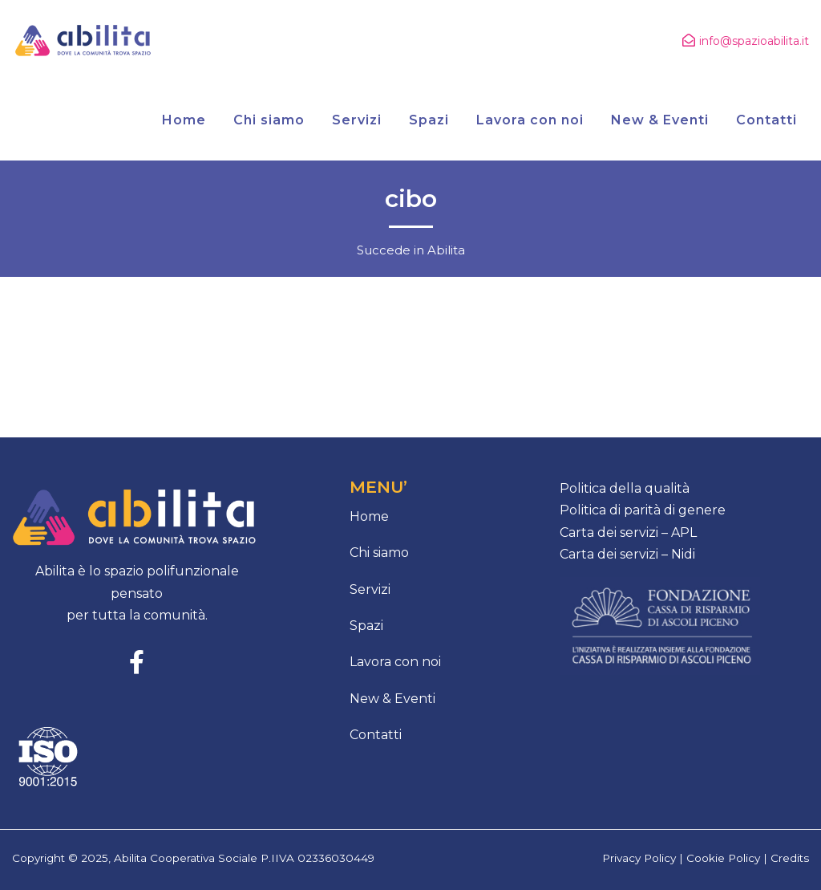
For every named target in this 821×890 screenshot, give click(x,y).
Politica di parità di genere (643, 510)
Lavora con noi (395, 661)
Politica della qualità (625, 488)
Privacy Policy (639, 857)
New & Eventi (392, 698)
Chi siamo (379, 552)
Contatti (376, 734)
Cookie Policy (723, 857)
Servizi (370, 589)
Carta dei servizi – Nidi (627, 554)
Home (369, 516)
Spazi (366, 625)
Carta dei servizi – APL (628, 532)
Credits (789, 857)
